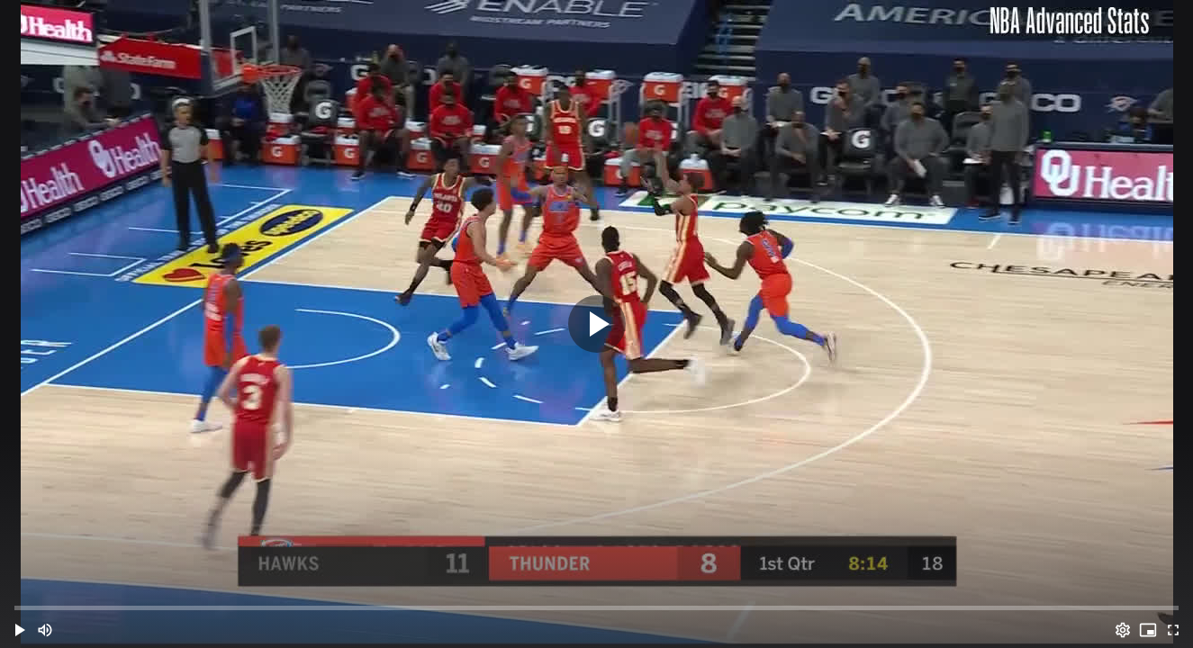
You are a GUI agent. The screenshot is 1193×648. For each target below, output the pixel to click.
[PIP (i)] (1148, 630)
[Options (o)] (1123, 630)
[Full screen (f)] (1173, 630)
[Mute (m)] (45, 630)
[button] (20, 630)
